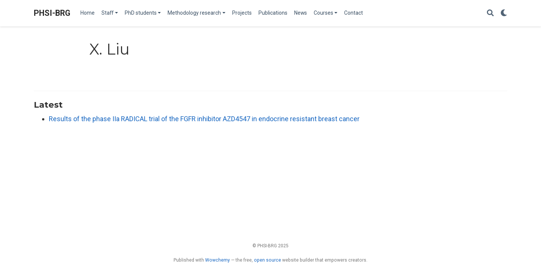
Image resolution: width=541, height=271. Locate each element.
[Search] (490, 13)
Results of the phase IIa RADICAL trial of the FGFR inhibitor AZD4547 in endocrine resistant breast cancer (204, 119)
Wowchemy (217, 260)
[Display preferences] (503, 13)
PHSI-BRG (52, 13)
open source (267, 260)
